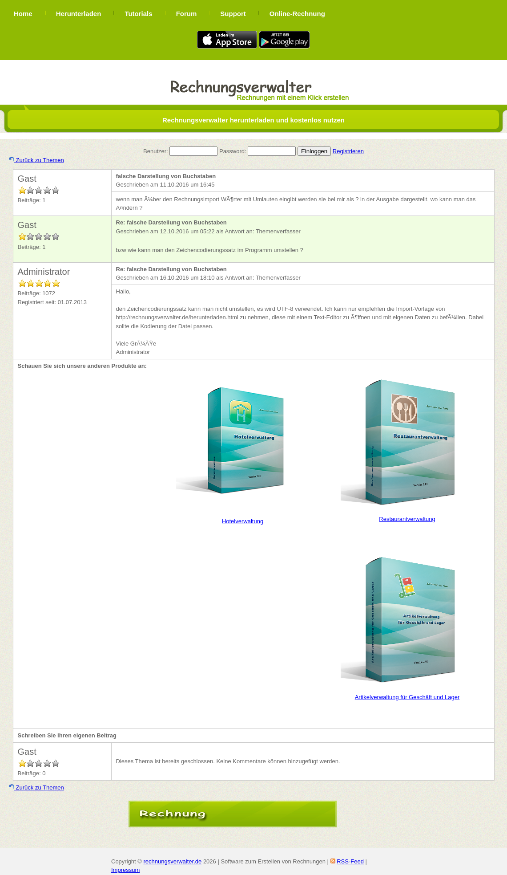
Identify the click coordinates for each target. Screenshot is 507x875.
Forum (186, 13)
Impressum (125, 870)
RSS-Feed (350, 861)
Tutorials (138, 13)
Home (23, 13)
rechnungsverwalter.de (172, 861)
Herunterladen (78, 13)
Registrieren (348, 151)
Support (233, 13)
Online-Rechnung (297, 13)
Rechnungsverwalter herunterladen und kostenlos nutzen (253, 120)
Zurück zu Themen (36, 160)
